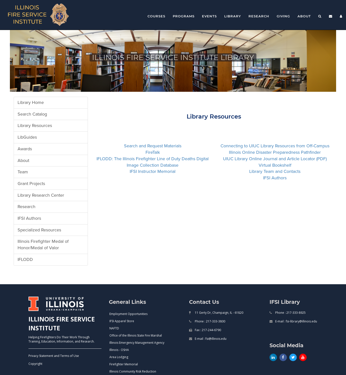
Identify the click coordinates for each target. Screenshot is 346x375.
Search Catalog (32, 114)
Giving (283, 16)
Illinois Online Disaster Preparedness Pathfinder (275, 152)
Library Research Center (41, 195)
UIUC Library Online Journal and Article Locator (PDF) (275, 159)
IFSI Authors (29, 218)
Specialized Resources (39, 230)
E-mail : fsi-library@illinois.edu (295, 321)
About (304, 16)
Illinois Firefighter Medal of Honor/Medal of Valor (43, 244)
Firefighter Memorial (123, 364)
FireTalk (153, 152)
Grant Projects (31, 183)
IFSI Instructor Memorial (152, 171)
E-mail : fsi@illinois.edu (210, 339)
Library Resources (35, 125)
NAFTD (114, 328)
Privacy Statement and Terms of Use (53, 356)
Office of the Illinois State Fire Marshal (135, 335)
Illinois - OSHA (119, 350)
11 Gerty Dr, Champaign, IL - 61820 (218, 313)
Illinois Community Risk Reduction (132, 371)
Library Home (31, 102)
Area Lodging (118, 357)
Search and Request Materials (152, 146)
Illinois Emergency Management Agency (136, 343)
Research (258, 16)
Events (209, 16)
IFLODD (25, 259)
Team (23, 172)
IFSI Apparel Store (121, 321)
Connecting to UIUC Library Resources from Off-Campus (275, 146)
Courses (156, 16)
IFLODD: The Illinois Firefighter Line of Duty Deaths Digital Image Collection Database (153, 162)
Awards (25, 149)
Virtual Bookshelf (275, 165)
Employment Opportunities (128, 314)
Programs (184, 16)
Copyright (35, 364)
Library (232, 16)
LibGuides (27, 137)
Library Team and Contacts (274, 171)
